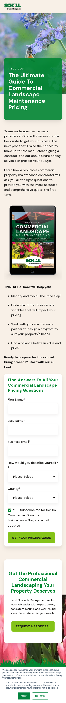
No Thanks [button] (40, 696)
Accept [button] (24, 696)
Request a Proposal (33, 626)
